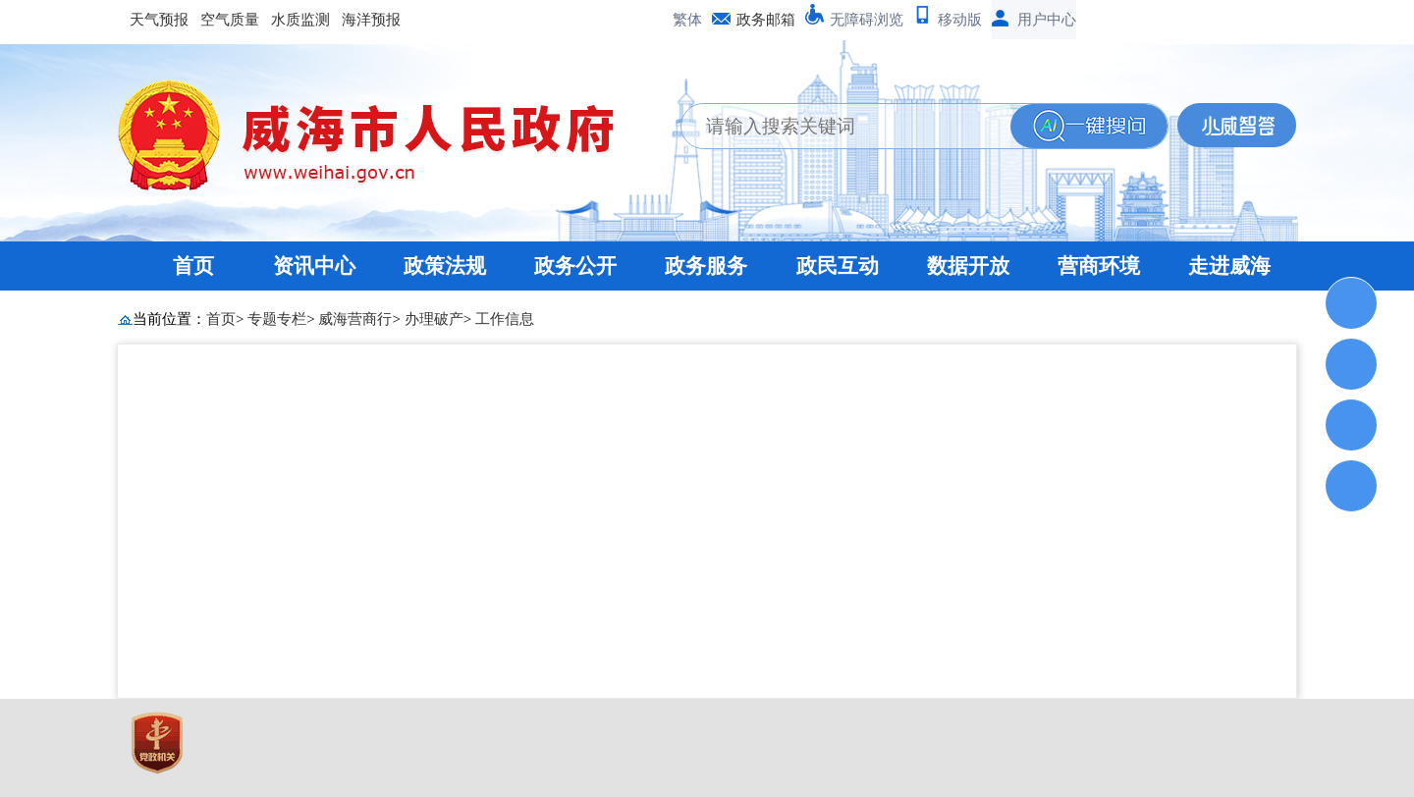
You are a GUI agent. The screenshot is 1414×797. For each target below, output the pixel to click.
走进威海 (1229, 266)
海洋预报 (371, 19)
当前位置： (169, 319)
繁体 (687, 19)
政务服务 (706, 266)
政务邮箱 (765, 19)
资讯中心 (314, 266)
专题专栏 (276, 319)
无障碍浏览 (866, 19)
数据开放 (968, 266)
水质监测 (300, 19)
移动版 (960, 19)
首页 (193, 266)
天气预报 (159, 19)
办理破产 (434, 319)
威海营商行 (355, 319)
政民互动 (837, 266)
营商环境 (1099, 266)
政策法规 (445, 266)
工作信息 (504, 319)
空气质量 (229, 19)
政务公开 (575, 266)
